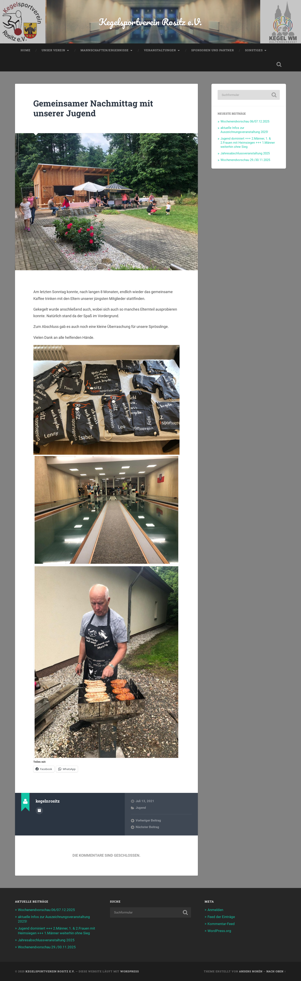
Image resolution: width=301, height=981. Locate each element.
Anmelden (215, 910)
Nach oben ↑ (276, 971)
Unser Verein (53, 50)
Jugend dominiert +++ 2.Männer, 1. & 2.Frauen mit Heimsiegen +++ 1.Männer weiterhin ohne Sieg (247, 143)
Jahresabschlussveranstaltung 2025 (245, 153)
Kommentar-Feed (221, 924)
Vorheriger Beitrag (148, 820)
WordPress (129, 971)
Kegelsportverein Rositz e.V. (150, 21)
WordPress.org (219, 931)
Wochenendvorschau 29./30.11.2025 (245, 160)
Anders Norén (250, 971)
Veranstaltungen (160, 50)
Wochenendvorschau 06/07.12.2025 (244, 121)
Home (25, 50)
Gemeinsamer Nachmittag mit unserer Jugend (93, 108)
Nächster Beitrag (147, 827)
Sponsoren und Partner (212, 50)
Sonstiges (254, 50)
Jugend (141, 808)
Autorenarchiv (39, 810)
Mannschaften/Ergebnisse (104, 50)
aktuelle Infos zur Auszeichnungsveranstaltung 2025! (244, 130)
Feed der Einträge (221, 917)
